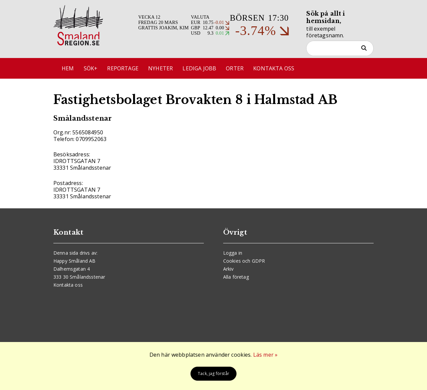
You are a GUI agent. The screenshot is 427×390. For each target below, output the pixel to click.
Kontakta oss (273, 68)
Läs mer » (265, 354)
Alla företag (236, 277)
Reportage (122, 68)
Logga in (232, 253)
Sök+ (91, 68)
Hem (68, 68)
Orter (235, 68)
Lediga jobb (199, 68)
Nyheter (160, 68)
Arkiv (228, 269)
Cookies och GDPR (244, 261)
